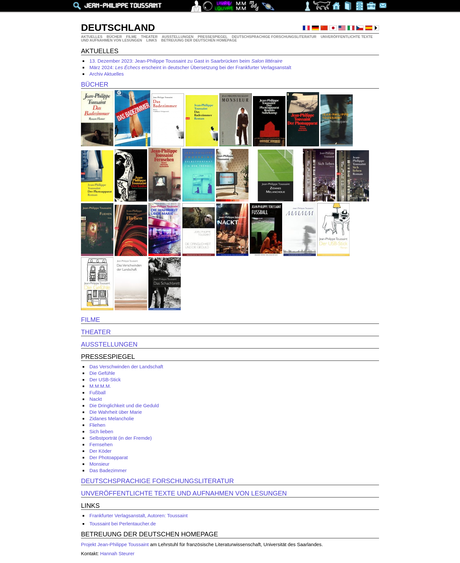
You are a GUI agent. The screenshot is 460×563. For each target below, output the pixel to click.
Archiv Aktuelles (106, 74)
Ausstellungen (178, 37)
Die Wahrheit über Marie (115, 412)
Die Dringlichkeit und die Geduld (124, 405)
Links (152, 40)
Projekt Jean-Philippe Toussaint (115, 544)
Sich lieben (101, 431)
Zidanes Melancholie (111, 418)
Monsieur (99, 464)
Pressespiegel (213, 37)
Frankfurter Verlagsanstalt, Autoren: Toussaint (138, 515)
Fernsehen (101, 444)
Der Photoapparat (108, 457)
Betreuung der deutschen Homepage (199, 40)
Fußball (97, 392)
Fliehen (97, 425)
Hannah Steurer (117, 553)
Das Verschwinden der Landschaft (126, 366)
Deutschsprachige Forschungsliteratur (274, 37)
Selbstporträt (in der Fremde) (120, 438)
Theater (149, 37)
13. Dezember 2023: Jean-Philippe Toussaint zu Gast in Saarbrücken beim (185, 61)
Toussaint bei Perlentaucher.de (122, 523)
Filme (132, 37)
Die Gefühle (102, 373)
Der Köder (100, 451)
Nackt (95, 399)
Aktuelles (92, 37)
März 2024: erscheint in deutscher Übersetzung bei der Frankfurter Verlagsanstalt (190, 67)
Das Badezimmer (108, 470)
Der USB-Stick (105, 379)
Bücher (115, 37)
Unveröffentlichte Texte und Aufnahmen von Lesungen (184, 493)
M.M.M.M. (100, 386)
